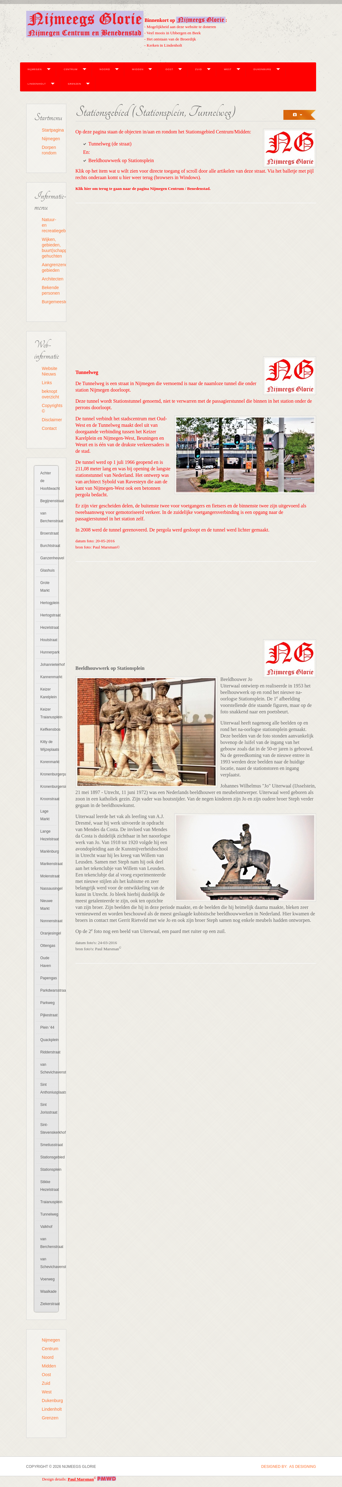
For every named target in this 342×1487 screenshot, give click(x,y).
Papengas (48, 978)
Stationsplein (48, 1169)
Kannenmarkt (48, 677)
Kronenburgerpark (48, 774)
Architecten (50, 278)
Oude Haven (45, 962)
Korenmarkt (48, 762)
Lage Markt (45, 815)
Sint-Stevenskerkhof (48, 1129)
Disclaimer (50, 419)
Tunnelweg (48, 1214)
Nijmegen (35, 69)
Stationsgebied (48, 1157)
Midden (138, 69)
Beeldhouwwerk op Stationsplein (121, 160)
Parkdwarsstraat (48, 990)
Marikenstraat (48, 864)
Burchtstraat (48, 546)
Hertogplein (48, 603)
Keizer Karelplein (48, 693)
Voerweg (47, 1279)
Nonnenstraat (48, 921)
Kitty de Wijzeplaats (48, 746)
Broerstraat (48, 533)
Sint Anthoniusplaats (48, 1088)
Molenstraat (48, 876)
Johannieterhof (48, 664)
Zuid (198, 69)
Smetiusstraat (48, 1145)
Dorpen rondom (49, 150)
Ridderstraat (48, 1052)
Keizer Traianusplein (48, 713)
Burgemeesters (50, 301)
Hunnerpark (48, 652)
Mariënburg (48, 851)
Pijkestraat (48, 1015)
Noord (105, 69)
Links (47, 382)
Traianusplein (48, 1202)
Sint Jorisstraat (48, 1109)
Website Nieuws (49, 371)
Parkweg (47, 1003)
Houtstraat (48, 640)
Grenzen (74, 83)
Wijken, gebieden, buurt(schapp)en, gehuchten (50, 247)
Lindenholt (37, 83)
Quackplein (48, 1040)
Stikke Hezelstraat (48, 1186)
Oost (169, 69)
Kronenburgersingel (48, 786)
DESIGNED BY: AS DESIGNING (288, 1466)
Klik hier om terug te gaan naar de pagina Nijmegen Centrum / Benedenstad (143, 188)
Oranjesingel (48, 933)
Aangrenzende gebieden (50, 267)
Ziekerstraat (48, 1304)
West (228, 69)
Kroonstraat (48, 799)
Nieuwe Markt (46, 905)
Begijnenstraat (48, 501)
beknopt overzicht (50, 394)
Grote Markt (45, 587)
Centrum (71, 69)
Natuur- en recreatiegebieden (50, 225)
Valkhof (46, 1226)
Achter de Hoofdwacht (48, 481)
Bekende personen (50, 290)
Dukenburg (262, 69)
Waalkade (48, 1291)
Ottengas (48, 945)
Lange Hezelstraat (48, 835)
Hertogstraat (48, 615)
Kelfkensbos (48, 729)
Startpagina (50, 130)
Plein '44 (47, 1027)
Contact (49, 428)
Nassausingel (48, 888)
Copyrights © (50, 408)
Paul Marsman (81, 1479)
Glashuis (47, 570)
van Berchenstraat (48, 517)
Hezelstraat (48, 627)
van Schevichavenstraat (48, 1068)
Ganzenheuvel (48, 558)
